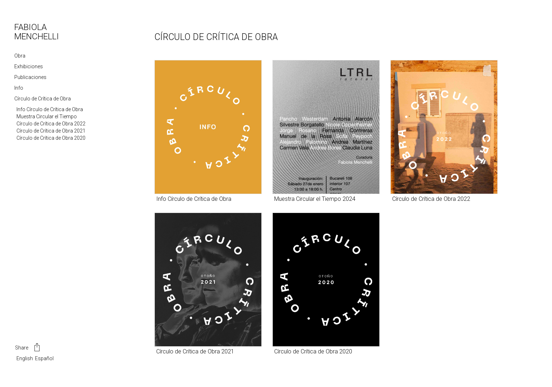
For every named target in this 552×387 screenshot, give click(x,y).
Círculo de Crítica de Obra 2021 (50, 131)
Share (28, 348)
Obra (19, 56)
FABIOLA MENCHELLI (36, 31)
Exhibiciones (28, 66)
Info (18, 88)
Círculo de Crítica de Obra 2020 (50, 138)
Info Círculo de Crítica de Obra (49, 109)
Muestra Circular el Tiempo (46, 116)
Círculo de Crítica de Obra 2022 (50, 123)
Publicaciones (30, 77)
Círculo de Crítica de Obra (42, 98)
